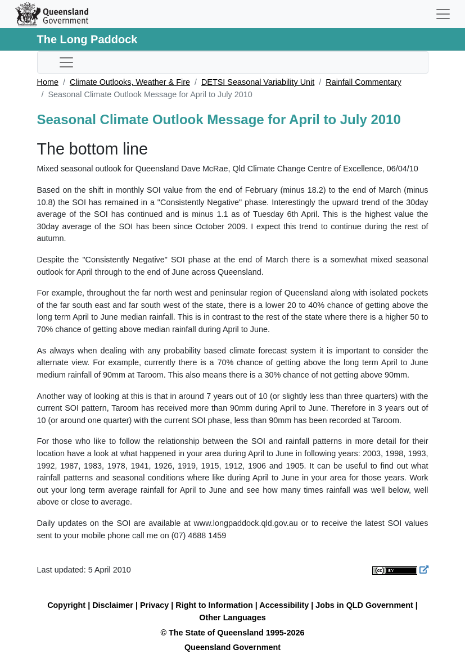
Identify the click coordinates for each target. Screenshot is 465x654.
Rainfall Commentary (363, 82)
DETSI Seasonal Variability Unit (257, 82)
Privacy (154, 605)
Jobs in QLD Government (365, 605)
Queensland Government (232, 647)
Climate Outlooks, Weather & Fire (130, 82)
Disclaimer (112, 605)
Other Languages (232, 617)
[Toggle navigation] (443, 14)
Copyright (66, 605)
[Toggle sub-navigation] (66, 62)
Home (47, 82)
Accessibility (284, 605)
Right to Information (213, 605)
